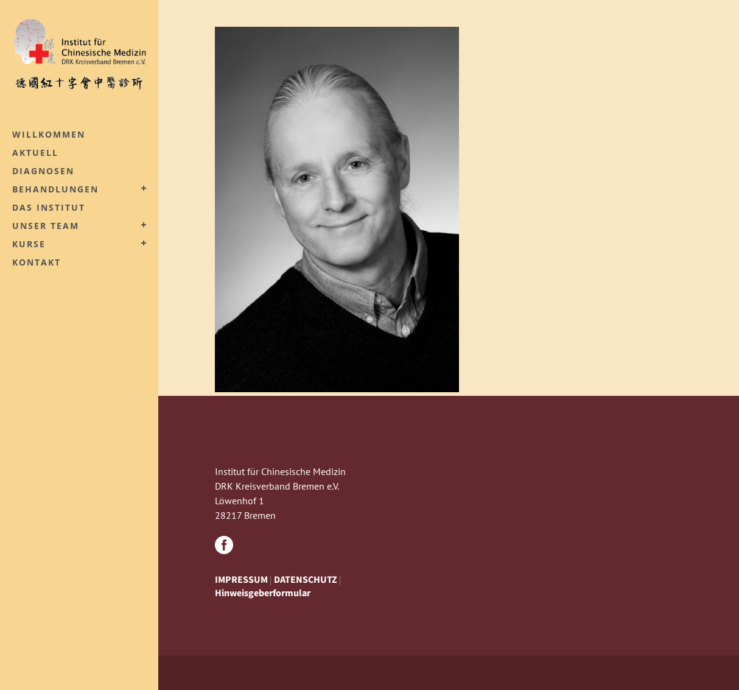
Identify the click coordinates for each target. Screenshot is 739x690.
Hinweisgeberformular (262, 592)
